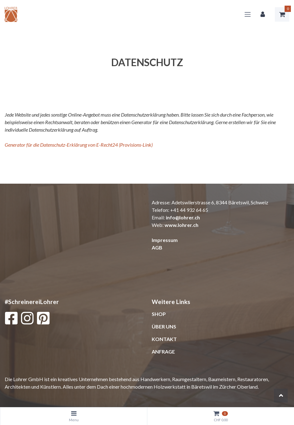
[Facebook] (11, 319)
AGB (157, 247)
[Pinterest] (43, 319)
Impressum (165, 240)
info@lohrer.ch (183, 217)
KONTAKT (164, 339)
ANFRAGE (163, 351)
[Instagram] (27, 319)
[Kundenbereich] (262, 14)
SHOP (159, 314)
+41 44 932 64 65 (189, 210)
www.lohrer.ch (181, 225)
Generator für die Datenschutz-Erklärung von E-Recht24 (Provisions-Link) (79, 145)
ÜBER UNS (164, 326)
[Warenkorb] (282, 14)
